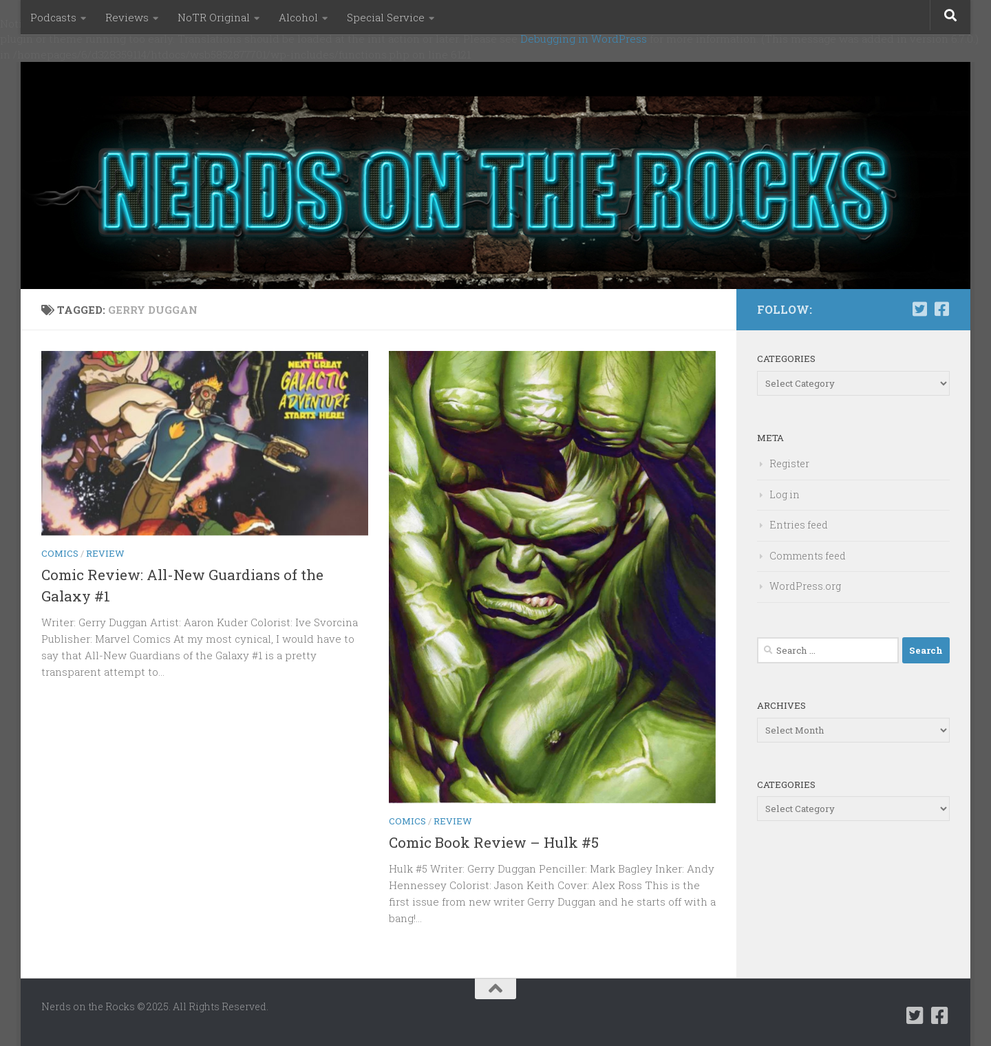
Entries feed (798, 524)
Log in (784, 494)
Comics (59, 553)
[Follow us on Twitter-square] (919, 309)
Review (105, 553)
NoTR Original (214, 17)
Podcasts (53, 17)
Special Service (386, 17)
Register (789, 463)
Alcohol (298, 17)
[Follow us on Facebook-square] (941, 309)
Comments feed (807, 555)
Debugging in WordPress (583, 38)
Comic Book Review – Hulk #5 (494, 842)
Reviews (127, 17)
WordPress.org (805, 586)
